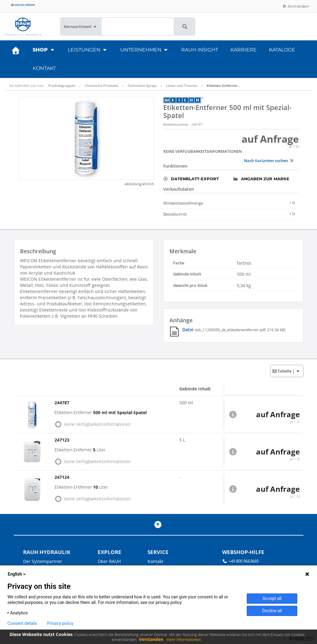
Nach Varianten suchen (269, 160)
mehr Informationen (183, 639)
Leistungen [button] (88, 50)
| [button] (286, 371)
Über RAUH (109, 561)
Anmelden (295, 6)
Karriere (243, 50)
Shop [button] (44, 50)
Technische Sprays (142, 85)
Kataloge (282, 50)
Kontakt (44, 68)
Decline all (272, 610)
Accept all (272, 598)
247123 (63, 440)
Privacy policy (60, 623)
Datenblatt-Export (191, 178)
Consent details (22, 623)
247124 (63, 477)
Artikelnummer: (176, 124)
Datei (188, 329)
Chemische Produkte (101, 85)
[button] (184, 26)
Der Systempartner (42, 561)
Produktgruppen (61, 85)
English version (23, 4)
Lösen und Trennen (181, 85)
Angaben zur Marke (261, 178)
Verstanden (151, 639)
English (17, 574)
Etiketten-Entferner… (223, 85)
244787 (63, 403)
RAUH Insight (199, 50)
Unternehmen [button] (144, 50)
